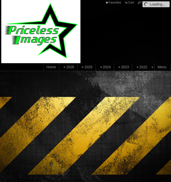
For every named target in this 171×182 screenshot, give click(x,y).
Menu (162, 67)
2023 (123, 67)
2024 (105, 67)
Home (51, 67)
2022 (141, 67)
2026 (68, 67)
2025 (86, 67)
